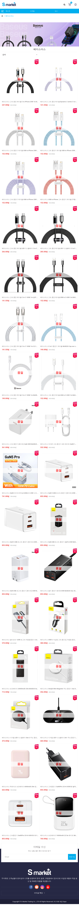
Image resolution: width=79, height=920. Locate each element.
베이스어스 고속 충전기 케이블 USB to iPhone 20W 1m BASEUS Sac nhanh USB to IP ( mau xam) (35, 150)
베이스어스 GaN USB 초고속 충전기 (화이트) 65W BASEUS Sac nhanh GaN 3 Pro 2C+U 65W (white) (35, 591)
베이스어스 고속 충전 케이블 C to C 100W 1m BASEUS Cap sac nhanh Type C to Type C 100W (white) (36, 395)
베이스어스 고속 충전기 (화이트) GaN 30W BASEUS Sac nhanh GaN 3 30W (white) (30, 444)
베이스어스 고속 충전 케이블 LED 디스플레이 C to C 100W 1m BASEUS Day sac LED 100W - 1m (34, 248)
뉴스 (56, 11)
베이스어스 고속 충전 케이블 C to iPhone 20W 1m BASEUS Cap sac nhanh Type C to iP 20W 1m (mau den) (38, 102)
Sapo (65, 901)
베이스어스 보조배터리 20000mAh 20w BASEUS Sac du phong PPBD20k (26, 689)
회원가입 (72, 857)
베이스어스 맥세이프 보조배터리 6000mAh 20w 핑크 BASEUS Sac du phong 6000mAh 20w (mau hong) (37, 786)
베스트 (8, 11)
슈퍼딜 (32, 11)
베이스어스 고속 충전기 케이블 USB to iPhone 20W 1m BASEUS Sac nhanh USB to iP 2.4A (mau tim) (36, 199)
